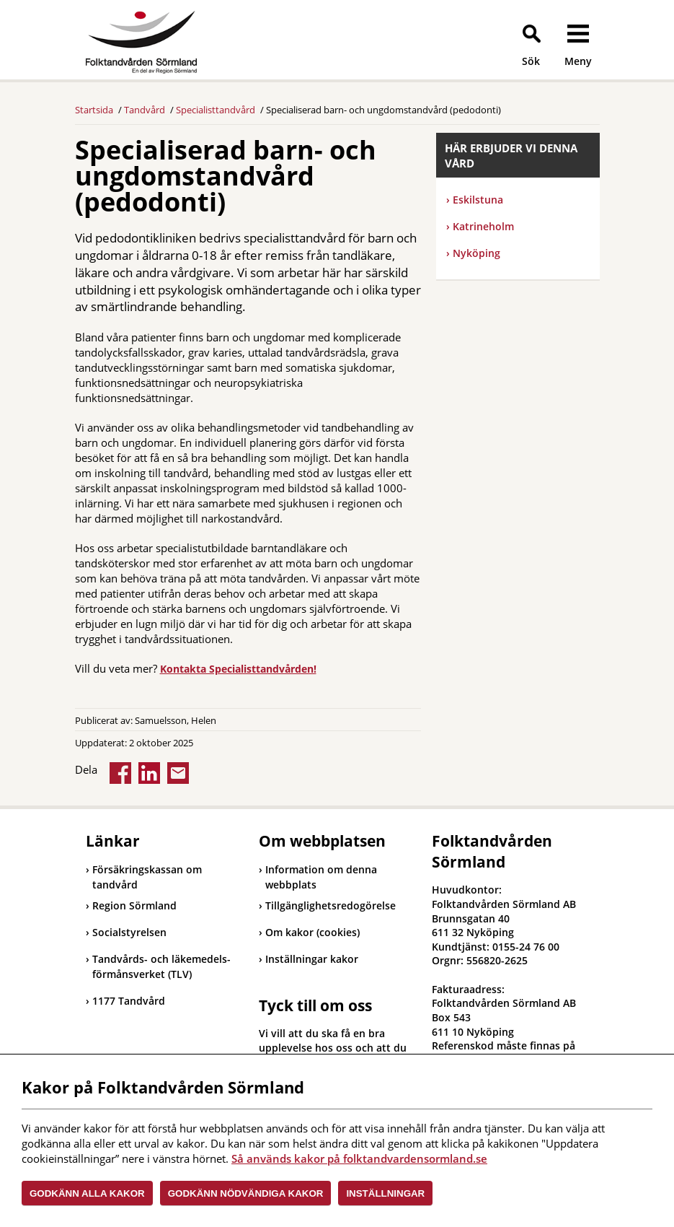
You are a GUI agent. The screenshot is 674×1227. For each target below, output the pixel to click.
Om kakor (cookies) (312, 932)
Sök (531, 61)
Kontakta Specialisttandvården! (238, 669)
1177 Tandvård (125, 1001)
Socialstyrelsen (126, 932)
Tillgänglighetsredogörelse (330, 905)
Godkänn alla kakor (87, 1193)
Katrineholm (480, 226)
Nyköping (473, 253)
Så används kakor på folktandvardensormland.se (359, 1158)
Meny (578, 61)
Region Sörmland (131, 905)
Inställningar (385, 1193)
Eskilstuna (474, 199)
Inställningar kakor (311, 959)
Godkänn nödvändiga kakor (246, 1193)
